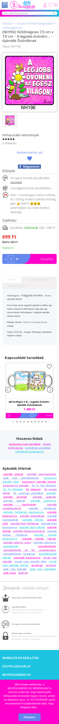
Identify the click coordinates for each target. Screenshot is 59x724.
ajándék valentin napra (17, 542)
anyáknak (37, 565)
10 (46, 422)
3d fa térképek (12, 489)
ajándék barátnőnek (19, 504)
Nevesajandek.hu (16, 675)
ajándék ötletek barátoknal (29, 531)
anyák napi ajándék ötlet (30, 561)
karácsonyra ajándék (15, 485)
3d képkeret (33, 489)
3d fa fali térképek (44, 485)
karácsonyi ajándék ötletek (39, 481)
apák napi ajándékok (43, 569)
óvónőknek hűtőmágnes (29, 451)
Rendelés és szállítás (20, 658)
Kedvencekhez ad (29, 152)
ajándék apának (13, 474)
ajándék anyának (15, 497)
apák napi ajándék (15, 569)
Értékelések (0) (17, 285)
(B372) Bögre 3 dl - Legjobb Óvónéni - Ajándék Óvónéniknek (29, 403)
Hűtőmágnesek (12, 28)
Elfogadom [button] (29, 717)
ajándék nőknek (32, 519)
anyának (51, 565)
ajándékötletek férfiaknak (19, 553)
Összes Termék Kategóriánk (34, 23)
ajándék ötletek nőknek (39, 538)
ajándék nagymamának (41, 474)
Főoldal (7, 23)
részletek (16, 182)
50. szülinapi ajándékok (28, 493)
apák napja (9, 572)
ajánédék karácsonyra (27, 557)
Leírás (12, 279)
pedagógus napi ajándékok (25, 444)
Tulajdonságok (37, 279)
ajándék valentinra (44, 542)
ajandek (51, 493)
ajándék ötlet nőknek (32, 527)
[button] (38, 707)
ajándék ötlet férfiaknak (24, 523)
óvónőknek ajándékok (38, 447)
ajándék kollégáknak (32, 516)
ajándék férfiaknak (42, 508)
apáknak (23, 572)
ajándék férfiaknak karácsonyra (23, 512)
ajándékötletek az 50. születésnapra (29, 550)
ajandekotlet (10, 546)
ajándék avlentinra (43, 500)
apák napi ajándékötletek (21, 478)
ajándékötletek (47, 546)
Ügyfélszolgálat (16, 666)
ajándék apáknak (44, 497)
